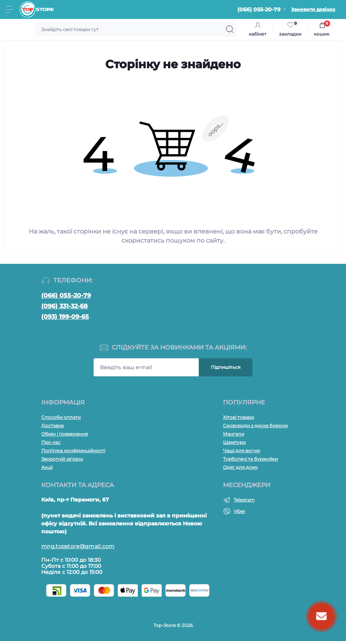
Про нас (51, 442)
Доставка (52, 425)
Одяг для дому (240, 467)
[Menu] (10, 9)
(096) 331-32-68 (64, 306)
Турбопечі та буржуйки (250, 459)
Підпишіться (225, 367)
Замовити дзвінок (313, 9)
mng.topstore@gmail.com (78, 546)
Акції (47, 467)
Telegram (244, 500)
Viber (239, 511)
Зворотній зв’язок (62, 459)
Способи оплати (61, 417)
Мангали (233, 434)
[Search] (230, 29)
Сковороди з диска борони (255, 425)
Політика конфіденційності (73, 450)
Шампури (234, 442)
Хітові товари (238, 417)
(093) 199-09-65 (65, 316)
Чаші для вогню (241, 450)
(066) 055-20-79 (66, 295)
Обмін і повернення (64, 434)
